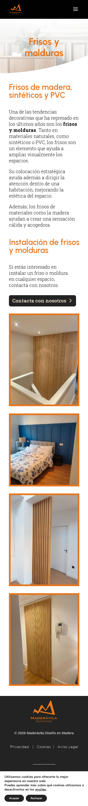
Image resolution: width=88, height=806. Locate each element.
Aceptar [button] (14, 798)
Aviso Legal (67, 747)
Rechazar (36, 798)
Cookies (44, 747)
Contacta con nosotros (39, 300)
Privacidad (20, 747)
